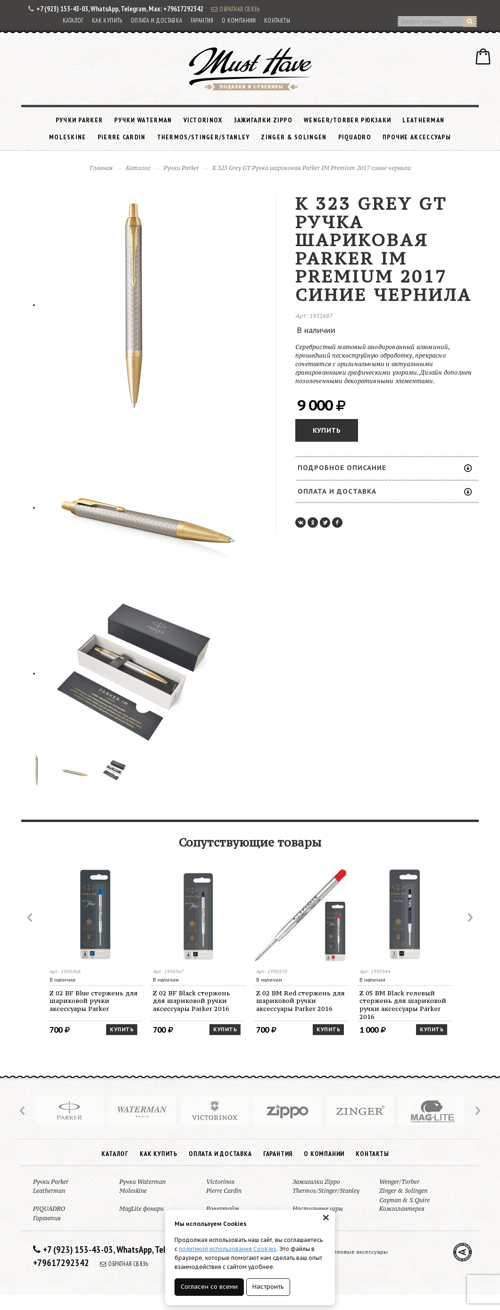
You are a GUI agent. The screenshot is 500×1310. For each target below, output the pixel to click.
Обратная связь (235, 9)
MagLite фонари (141, 1208)
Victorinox (203, 120)
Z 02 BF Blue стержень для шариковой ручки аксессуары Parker (94, 1001)
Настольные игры (317, 1208)
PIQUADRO (354, 137)
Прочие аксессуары (417, 137)
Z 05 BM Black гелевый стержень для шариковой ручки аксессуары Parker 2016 (402, 1005)
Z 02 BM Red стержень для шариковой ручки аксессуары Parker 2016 (300, 1001)
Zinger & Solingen (293, 137)
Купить (327, 430)
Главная (101, 167)
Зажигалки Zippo (263, 120)
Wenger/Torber (399, 1181)
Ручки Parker (79, 120)
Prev (30, 917)
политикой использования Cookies (227, 1248)
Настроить (268, 1287)
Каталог (73, 21)
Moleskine (67, 137)
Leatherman (423, 120)
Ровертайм (222, 1208)
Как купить (107, 21)
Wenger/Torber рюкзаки (347, 120)
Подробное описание (385, 467)
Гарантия (202, 21)
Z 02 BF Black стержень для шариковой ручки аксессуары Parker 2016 (191, 1001)
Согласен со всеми (209, 1287)
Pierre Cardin (122, 137)
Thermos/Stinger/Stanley (203, 137)
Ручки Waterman (143, 120)
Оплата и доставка (157, 21)
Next (469, 917)
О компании (239, 21)
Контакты (277, 21)
